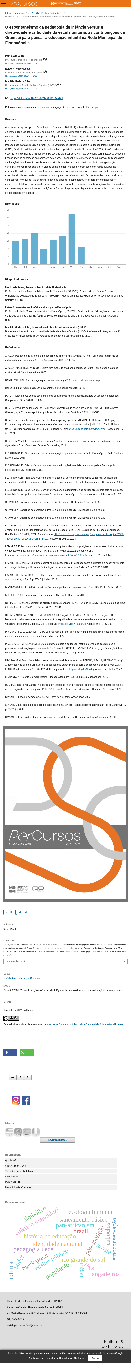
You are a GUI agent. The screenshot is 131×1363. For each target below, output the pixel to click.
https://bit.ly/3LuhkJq (74, 623)
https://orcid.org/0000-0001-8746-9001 (21, 89)
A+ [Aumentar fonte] (12, 1077)
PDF (10, 912)
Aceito (95, 1358)
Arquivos (19, 13)
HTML (24, 912)
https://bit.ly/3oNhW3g (81, 669)
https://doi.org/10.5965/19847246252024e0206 (36, 98)
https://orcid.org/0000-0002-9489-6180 (21, 76)
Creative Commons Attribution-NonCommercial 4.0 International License (86, 1024)
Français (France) (35, 1132)
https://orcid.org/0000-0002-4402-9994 (21, 63)
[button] (10, 1052)
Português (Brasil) (18, 1132)
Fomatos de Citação (16, 961)
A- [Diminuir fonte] (28, 1077)
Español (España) (27, 1132)
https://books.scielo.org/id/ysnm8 (87, 429)
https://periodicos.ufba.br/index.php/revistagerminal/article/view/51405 (44, 555)
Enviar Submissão (57, 1140)
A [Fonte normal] (20, 1077)
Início (8, 13)
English (9, 1132)
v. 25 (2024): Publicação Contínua (45, 13)
